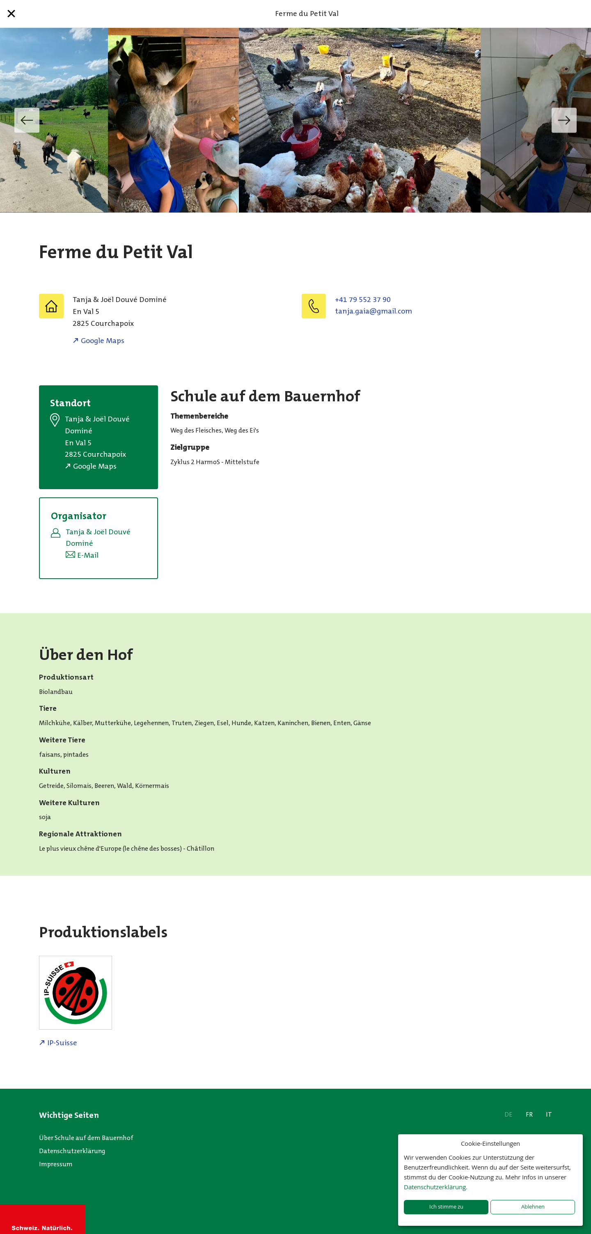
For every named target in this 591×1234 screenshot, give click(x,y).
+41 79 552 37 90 (363, 299)
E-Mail (87, 555)
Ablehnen (533, 1206)
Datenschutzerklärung (72, 1151)
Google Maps (102, 341)
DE (508, 1114)
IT (549, 1114)
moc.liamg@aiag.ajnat (373, 311)
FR (529, 1114)
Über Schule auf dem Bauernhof (86, 1137)
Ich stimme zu (446, 1206)
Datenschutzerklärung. (435, 1187)
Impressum (56, 1164)
